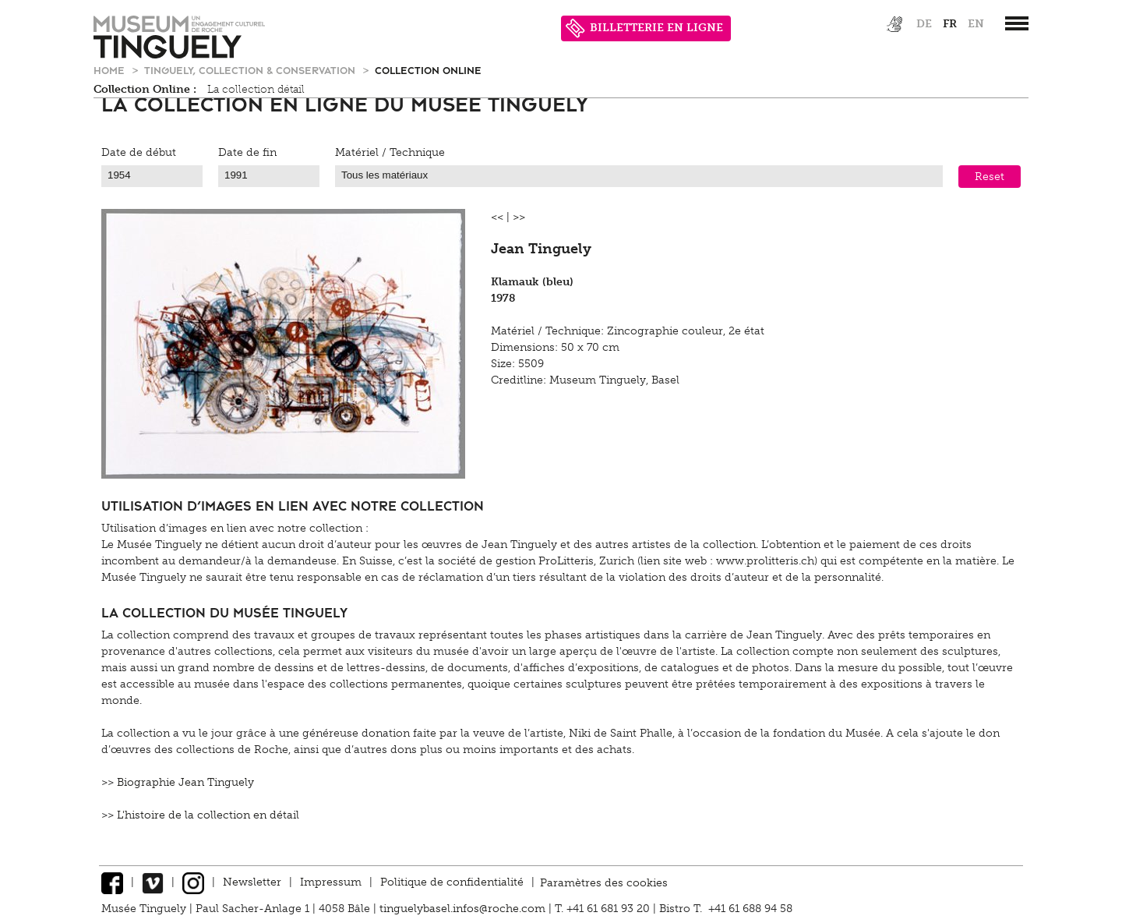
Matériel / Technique (390, 152)
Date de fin (247, 152)
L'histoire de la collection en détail (208, 815)
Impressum (331, 882)
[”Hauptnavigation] (1016, 23)
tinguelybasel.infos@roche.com (464, 908)
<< (497, 217)
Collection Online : (145, 89)
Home (111, 69)
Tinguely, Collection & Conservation (251, 69)
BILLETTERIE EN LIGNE (644, 28)
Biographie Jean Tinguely (185, 782)
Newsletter (252, 882)
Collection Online (428, 69)
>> (519, 217)
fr (950, 23)
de (924, 23)
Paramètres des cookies (604, 882)
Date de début (138, 152)
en (976, 23)
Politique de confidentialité (452, 882)
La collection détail (256, 89)
